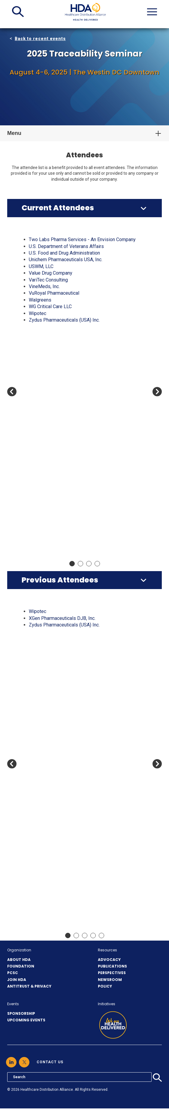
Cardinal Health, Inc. (49, 413)
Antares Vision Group (51, 293)
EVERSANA (41, 514)
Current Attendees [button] (58, 208)
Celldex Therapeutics (51, 879)
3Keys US (39, 611)
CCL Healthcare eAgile (52, 420)
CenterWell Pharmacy (51, 447)
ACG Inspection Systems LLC (60, 253)
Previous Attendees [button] (60, 580)
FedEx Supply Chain (49, 521)
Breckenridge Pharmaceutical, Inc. (64, 373)
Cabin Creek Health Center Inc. (60, 387)
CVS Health (41, 474)
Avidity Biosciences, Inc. (54, 739)
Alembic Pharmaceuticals (55, 266)
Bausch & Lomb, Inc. (50, 752)
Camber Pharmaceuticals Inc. (59, 393)
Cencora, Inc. (42, 440)
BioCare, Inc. (42, 779)
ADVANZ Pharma (46, 638)
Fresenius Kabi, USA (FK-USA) (60, 541)
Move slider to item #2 (80, 563)
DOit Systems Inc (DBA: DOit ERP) (65, 487)
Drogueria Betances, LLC (54, 494)
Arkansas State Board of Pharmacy (65, 313)
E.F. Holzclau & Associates (56, 501)
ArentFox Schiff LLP (50, 306)
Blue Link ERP (43, 346)
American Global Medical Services (65, 658)
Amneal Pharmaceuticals (54, 280)
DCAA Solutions (45, 480)
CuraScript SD (43, 467)
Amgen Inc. (40, 273)
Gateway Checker (47, 547)
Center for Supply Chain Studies (62, 913)
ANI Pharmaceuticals (51, 692)
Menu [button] (14, 133)
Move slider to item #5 (101, 935)
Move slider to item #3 (89, 563)
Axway (36, 745)
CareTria (37, 866)
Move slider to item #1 (72, 563)
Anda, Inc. (39, 286)
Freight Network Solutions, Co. (60, 534)
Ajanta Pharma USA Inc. (53, 259)
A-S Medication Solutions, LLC (60, 239)
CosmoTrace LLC (47, 460)
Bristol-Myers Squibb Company (62, 380)
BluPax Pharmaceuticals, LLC (59, 353)
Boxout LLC (41, 367)
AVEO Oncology (45, 732)
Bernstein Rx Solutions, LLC (58, 340)
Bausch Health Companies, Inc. (61, 333)
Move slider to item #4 (97, 563)
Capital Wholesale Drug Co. (57, 839)
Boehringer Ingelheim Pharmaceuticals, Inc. (74, 360)
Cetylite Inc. (41, 454)
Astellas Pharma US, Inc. (54, 320)
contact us (50, 1062)
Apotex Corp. (42, 300)
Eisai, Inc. (38, 507)
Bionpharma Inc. (45, 785)
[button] (18, 11)
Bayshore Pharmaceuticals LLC (61, 765)
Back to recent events (40, 38)
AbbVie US (40, 246)
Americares (41, 665)
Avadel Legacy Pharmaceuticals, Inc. (67, 326)
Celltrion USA (42, 886)
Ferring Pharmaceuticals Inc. (58, 527)
